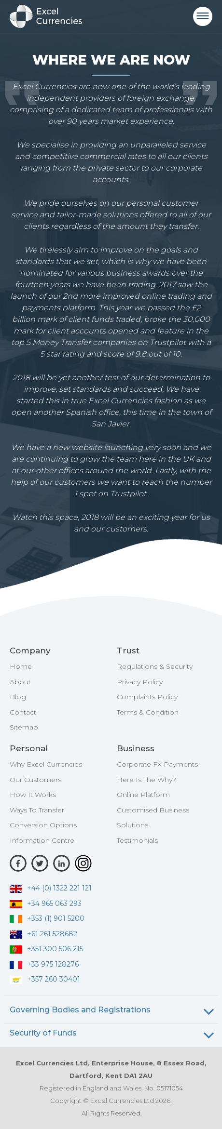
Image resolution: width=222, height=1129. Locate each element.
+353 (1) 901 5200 (47, 918)
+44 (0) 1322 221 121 (51, 888)
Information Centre (42, 840)
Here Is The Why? (146, 779)
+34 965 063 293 (46, 903)
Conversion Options (43, 825)
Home (21, 666)
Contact (23, 712)
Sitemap (24, 727)
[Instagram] (83, 863)
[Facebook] (18, 863)
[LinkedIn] (61, 863)
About (20, 681)
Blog (18, 696)
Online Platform (143, 794)
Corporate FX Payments (157, 764)
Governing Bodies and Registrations (80, 1010)
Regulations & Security (155, 666)
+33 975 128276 (44, 964)
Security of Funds (43, 1033)
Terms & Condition (148, 712)
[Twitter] (39, 863)
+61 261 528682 (43, 934)
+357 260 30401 (45, 979)
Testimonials (137, 840)
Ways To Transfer (37, 810)
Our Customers (35, 779)
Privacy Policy (140, 681)
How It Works (33, 794)
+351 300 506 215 (46, 948)
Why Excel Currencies (46, 764)
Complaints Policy (147, 696)
